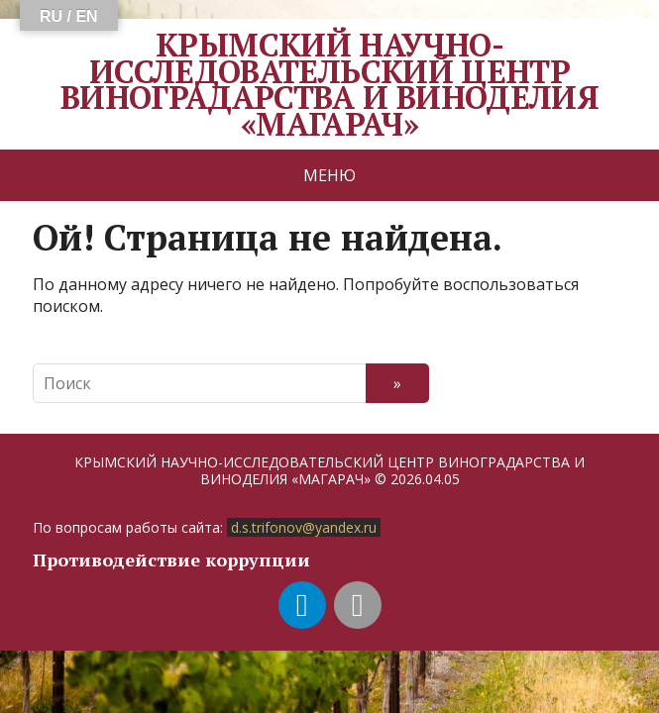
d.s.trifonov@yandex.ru (304, 527)
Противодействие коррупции (171, 559)
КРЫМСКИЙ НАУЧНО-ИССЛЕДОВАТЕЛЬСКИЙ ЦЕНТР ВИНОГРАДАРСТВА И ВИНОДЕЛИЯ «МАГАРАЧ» (329, 84)
